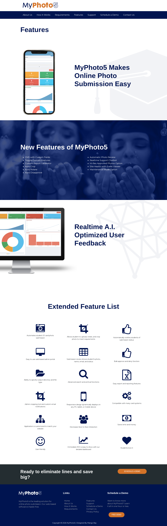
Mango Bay (92, 523)
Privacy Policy (92, 512)
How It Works (43, 15)
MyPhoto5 (71, 523)
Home (67, 501)
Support (92, 15)
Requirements (62, 15)
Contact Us (128, 15)
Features (78, 15)
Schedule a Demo (109, 15)
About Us (27, 15)
